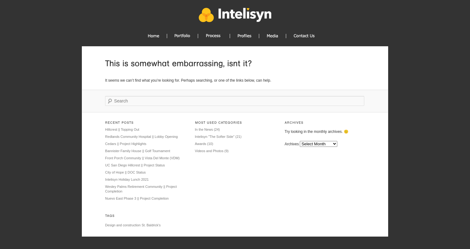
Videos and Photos (209, 151)
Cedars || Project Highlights (125, 144)
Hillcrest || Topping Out (122, 129)
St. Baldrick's (151, 225)
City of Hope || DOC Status (125, 172)
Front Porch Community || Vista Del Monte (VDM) (142, 158)
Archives (292, 144)
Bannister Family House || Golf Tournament (137, 151)
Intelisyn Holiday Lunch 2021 (127, 179)
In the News (204, 129)
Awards (200, 144)
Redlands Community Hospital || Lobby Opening (141, 136)
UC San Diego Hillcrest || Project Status (135, 165)
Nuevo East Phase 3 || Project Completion (137, 198)
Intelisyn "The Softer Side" (215, 136)
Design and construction (122, 225)
